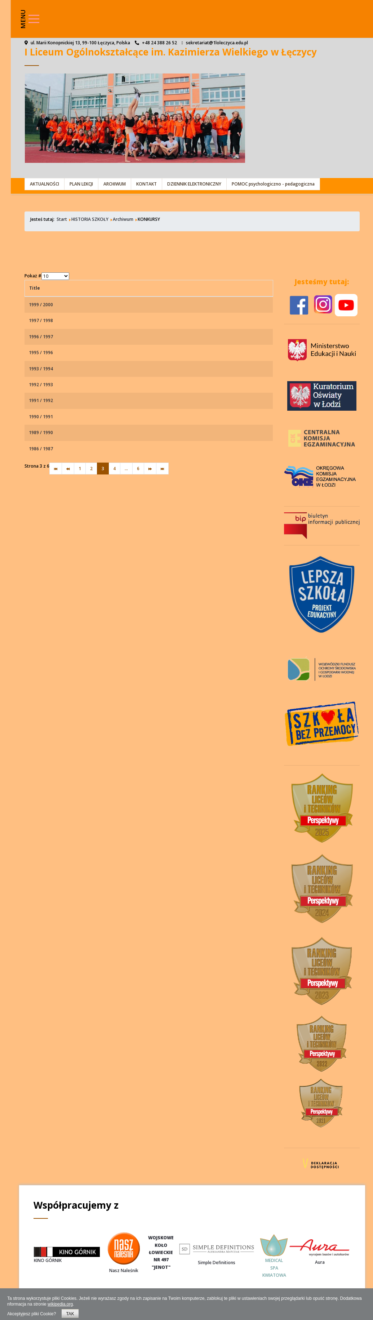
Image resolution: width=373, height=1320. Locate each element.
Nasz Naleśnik (123, 1270)
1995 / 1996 (41, 352)
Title (34, 288)
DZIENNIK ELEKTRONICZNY (194, 184)
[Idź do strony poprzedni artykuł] (68, 468)
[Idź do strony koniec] (162, 468)
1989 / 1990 (41, 432)
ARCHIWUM (114, 184)
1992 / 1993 (41, 385)
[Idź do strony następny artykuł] (150, 468)
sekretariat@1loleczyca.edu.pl (217, 43)
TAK (70, 1313)
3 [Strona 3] (103, 468)
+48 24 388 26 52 (159, 43)
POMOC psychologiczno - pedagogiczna (273, 184)
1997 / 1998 (41, 320)
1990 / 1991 (41, 417)
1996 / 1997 (41, 337)
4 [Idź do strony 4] (114, 468)
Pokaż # (33, 276)
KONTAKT (146, 184)
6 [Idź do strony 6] (138, 468)
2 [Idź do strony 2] (91, 468)
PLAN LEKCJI (81, 184)
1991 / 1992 (41, 400)
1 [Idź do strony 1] (80, 468)
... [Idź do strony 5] (126, 468)
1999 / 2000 (41, 305)
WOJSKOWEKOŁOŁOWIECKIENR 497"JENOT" (161, 1252)
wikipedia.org (60, 1304)
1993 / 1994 (41, 369)
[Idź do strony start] (55, 468)
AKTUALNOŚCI (44, 184)
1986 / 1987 (41, 449)
